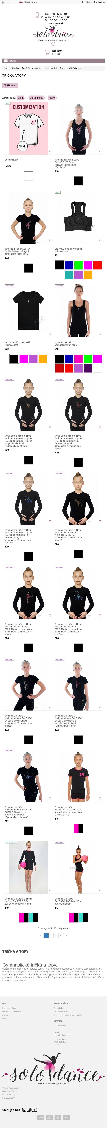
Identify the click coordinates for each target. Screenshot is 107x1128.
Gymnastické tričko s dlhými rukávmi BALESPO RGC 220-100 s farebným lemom (18, 901)
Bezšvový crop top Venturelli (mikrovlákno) (68, 250)
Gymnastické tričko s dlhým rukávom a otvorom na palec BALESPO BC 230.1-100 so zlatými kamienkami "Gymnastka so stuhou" (18, 441)
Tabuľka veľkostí (60, 1012)
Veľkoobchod (59, 1008)
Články (5, 1015)
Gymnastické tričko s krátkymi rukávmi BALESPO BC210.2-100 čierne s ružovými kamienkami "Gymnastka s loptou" (68, 720)
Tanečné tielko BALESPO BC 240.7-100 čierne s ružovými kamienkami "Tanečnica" (67, 163)
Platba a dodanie (9, 1008)
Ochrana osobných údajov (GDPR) (68, 1015)
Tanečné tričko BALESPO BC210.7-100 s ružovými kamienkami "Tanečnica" (17, 251)
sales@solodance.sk (62, 1035)
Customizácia (11, 159)
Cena (20, 97)
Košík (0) (57, 50)
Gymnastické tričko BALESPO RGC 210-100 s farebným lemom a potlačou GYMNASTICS (68, 811)
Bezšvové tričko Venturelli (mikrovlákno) (17, 343)
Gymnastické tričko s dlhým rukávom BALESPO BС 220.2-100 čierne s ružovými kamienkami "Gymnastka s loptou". (18, 629)
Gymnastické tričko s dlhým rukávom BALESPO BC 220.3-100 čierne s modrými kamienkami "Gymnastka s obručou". (68, 629)
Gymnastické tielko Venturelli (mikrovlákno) (66, 343)
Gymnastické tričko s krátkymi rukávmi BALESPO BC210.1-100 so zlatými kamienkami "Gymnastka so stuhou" (18, 720)
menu (5, 2)
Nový (52, 97)
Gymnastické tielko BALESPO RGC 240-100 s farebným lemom (68, 901)
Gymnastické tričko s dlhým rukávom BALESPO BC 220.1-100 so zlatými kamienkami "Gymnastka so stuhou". (68, 535)
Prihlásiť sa (99, 2)
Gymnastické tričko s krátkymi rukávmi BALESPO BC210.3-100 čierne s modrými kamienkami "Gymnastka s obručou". (18, 812)
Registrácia (87, 2)
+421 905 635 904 (56, 14)
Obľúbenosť (36, 97)
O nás (4, 1019)
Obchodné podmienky (11, 1012)
